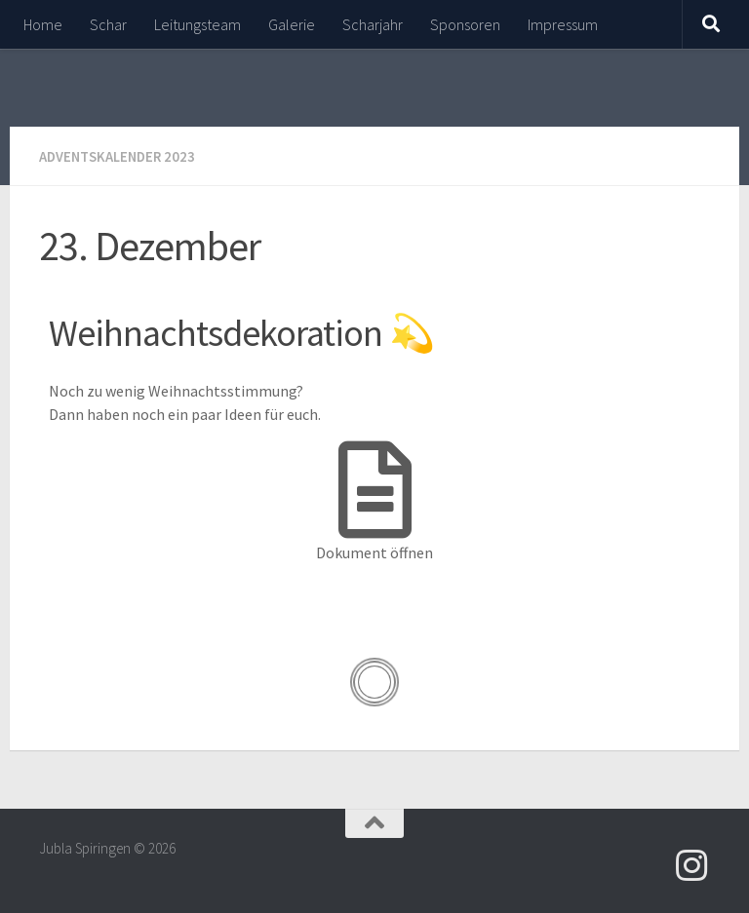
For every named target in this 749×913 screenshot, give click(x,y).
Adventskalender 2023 (122, 156)
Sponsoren (465, 24)
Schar (108, 24)
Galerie (291, 24)
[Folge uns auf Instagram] (692, 865)
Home (42, 24)
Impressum (563, 24)
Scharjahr (372, 24)
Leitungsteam (197, 24)
